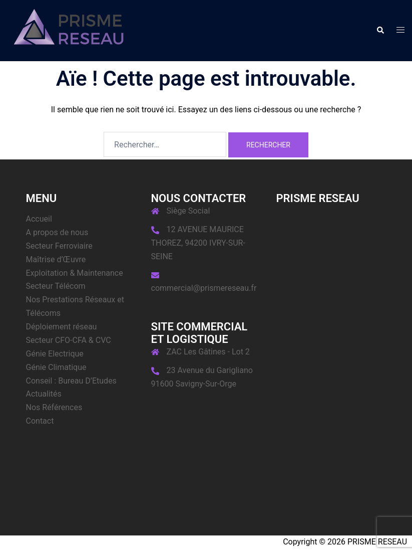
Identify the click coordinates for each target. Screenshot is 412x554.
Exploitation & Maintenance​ (74, 273)
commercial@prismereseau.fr (204, 288)
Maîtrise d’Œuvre (56, 259)
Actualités (44, 394)
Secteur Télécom (56, 286)
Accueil (39, 219)
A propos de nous (57, 232)
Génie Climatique (56, 367)
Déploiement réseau (61, 326)
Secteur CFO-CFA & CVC (68, 340)
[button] (380, 31)
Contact (40, 421)
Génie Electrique (55, 353)
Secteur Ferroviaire (59, 246)
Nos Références (54, 407)
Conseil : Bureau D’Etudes (71, 381)
